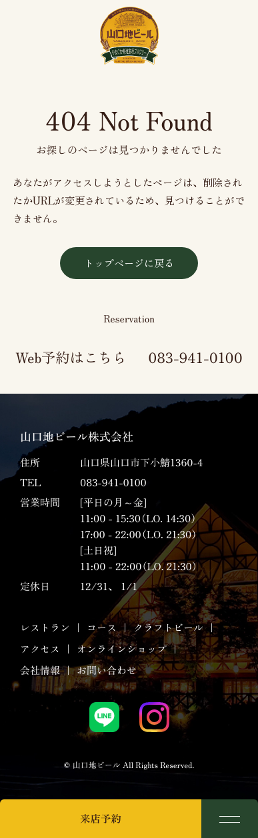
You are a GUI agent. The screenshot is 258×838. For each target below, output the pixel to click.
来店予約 (100, 818)
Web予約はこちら (70, 357)
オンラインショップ (122, 649)
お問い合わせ (107, 670)
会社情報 (40, 670)
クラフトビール (168, 628)
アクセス (40, 649)
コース (102, 628)
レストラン (45, 628)
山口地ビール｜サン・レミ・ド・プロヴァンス (129, 36)
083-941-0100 (195, 357)
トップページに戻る (129, 263)
